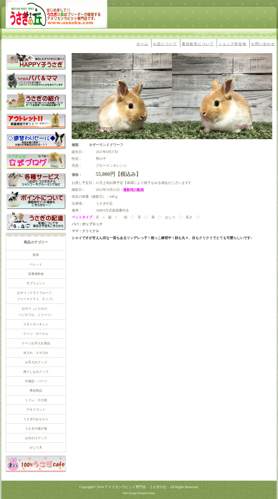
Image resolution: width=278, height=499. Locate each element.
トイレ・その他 (36, 400)
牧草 (36, 255)
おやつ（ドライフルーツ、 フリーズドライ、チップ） (36, 296)
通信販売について (198, 44)
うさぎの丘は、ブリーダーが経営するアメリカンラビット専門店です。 (234, 33)
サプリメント (35, 283)
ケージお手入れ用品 (36, 343)
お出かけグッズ (36, 438)
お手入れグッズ (36, 362)
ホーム (142, 44)
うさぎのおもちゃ (35, 419)
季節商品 (36, 390)
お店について (165, 44)
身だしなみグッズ (35, 371)
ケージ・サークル (35, 333)
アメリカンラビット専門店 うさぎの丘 (136, 487)
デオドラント (35, 409)
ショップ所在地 (232, 44)
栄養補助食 (36, 273)
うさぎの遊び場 (36, 428)
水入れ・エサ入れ (35, 352)
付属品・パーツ (36, 381)
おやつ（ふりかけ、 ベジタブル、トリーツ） (36, 312)
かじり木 (36, 447)
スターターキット (35, 324)
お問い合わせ (263, 44)
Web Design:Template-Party (139, 493)
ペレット (36, 264)
